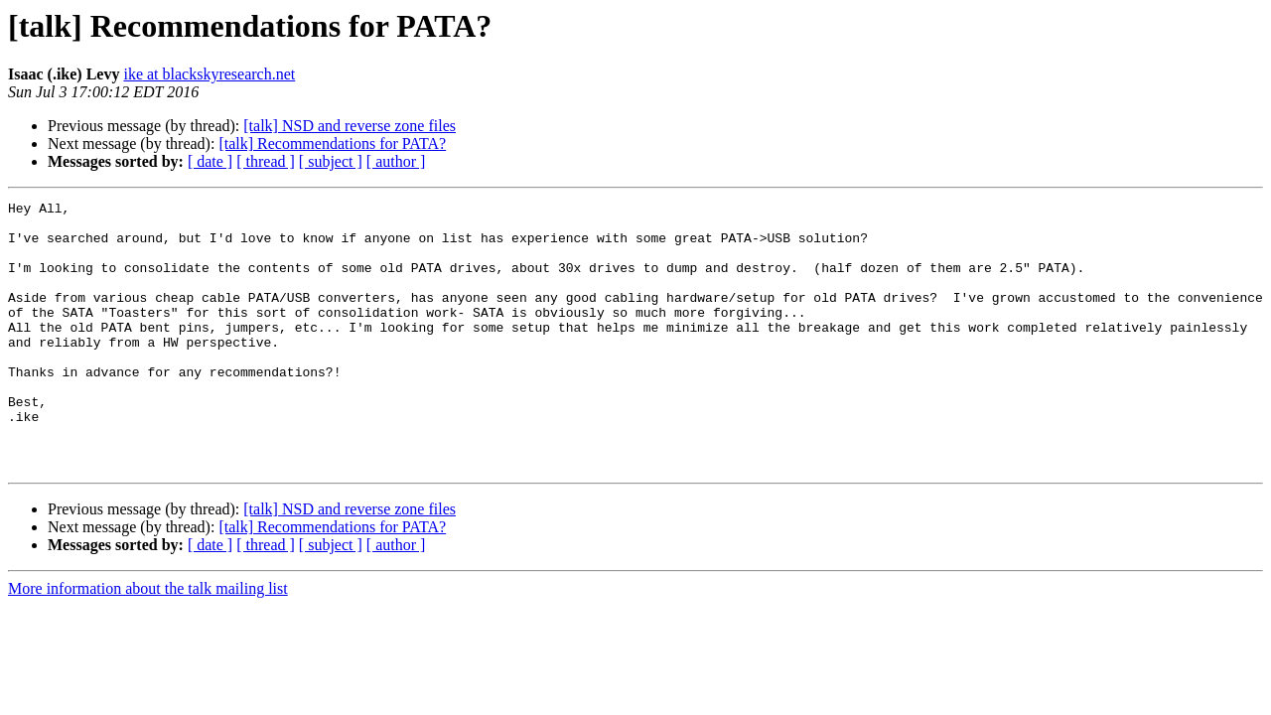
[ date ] (210, 161)
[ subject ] (330, 161)
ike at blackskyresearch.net (209, 74)
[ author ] (396, 161)
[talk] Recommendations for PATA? (332, 143)
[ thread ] (265, 161)
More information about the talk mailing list (148, 642)
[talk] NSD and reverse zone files (349, 125)
